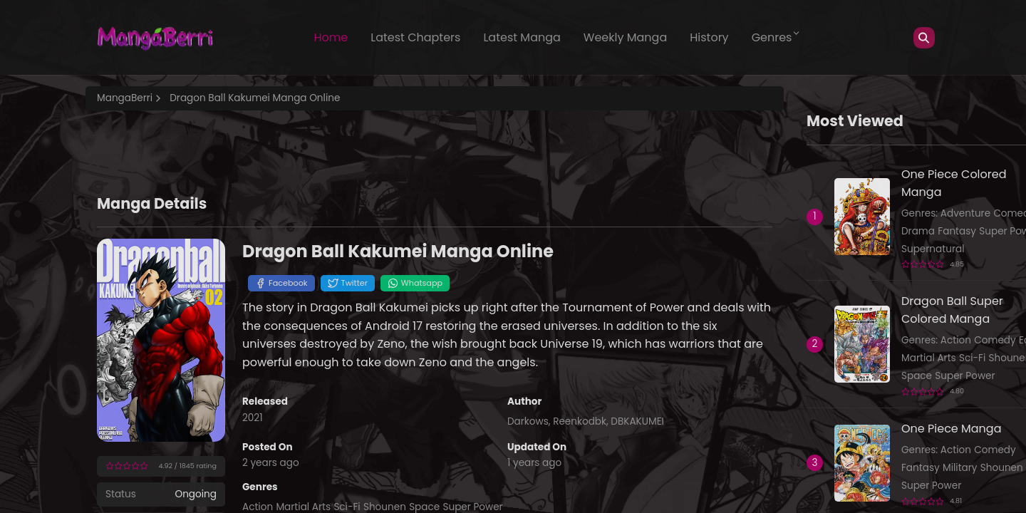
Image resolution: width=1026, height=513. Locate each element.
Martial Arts (928, 358)
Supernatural (933, 249)
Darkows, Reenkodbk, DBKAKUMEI (585, 421)
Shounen (1001, 468)
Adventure (965, 213)
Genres (777, 37)
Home (331, 37)
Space (916, 376)
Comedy (994, 340)
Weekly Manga (625, 37)
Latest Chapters (415, 37)
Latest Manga (521, 37)
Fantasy (957, 231)
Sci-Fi (972, 358)
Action (955, 340)
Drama (918, 231)
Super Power (965, 376)
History (709, 37)
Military (960, 468)
